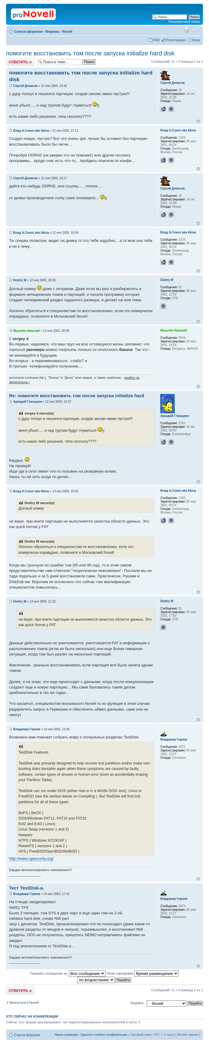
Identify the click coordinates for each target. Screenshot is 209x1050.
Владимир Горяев (26, 729)
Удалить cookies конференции (104, 1034)
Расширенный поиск (184, 21)
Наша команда (66, 1034)
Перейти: (137, 1003)
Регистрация (176, 40)
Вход (196, 40)
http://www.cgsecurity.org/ (31, 858)
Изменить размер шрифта (195, 30)
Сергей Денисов (25, 86)
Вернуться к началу (198, 121)
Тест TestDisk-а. (26, 887)
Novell (67, 31)
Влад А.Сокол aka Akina (31, 130)
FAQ (156, 40)
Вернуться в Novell (24, 1002)
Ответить (20, 62)
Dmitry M (19, 280)
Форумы (52, 31)
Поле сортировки (142, 973)
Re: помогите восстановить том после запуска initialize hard (76, 395)
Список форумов (28, 31)
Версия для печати (186, 30)
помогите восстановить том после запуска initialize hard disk (90, 53)
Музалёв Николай (26, 330)
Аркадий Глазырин (27, 401)
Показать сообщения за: (67, 973)
